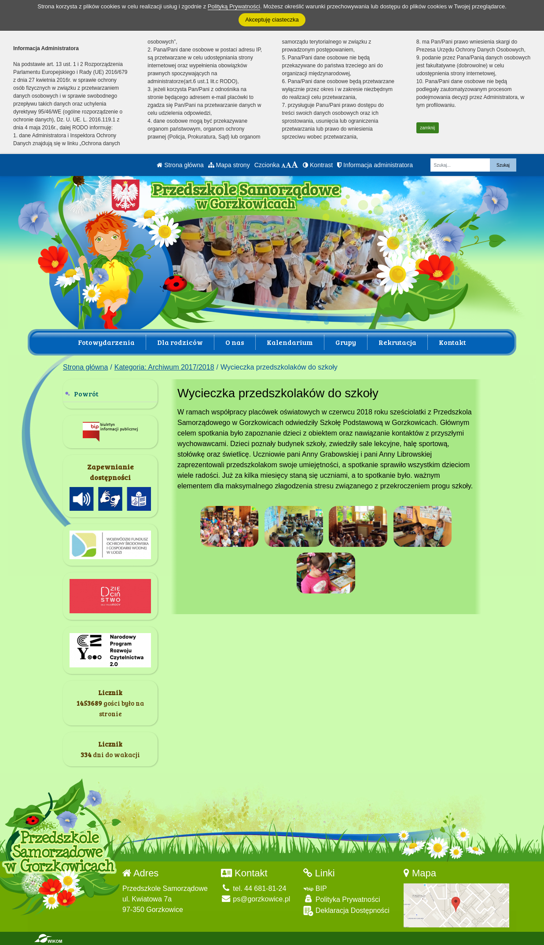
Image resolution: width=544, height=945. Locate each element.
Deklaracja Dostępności (346, 911)
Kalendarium (290, 342)
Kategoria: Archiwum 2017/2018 (164, 367)
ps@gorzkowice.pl (255, 899)
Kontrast (318, 164)
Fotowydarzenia (106, 342)
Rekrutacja (397, 342)
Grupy (345, 342)
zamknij (427, 127)
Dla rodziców (180, 342)
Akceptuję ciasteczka (271, 19)
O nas (234, 342)
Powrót (86, 393)
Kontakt (452, 342)
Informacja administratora (375, 164)
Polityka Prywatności (341, 899)
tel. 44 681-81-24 (253, 888)
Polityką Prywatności (234, 6)
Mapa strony (229, 164)
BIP (315, 888)
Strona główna (180, 164)
